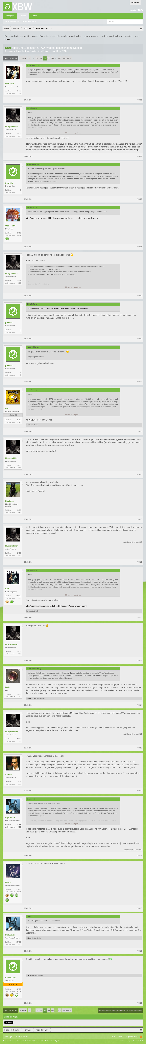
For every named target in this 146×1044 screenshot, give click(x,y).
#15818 (139, 908)
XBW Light (8, 1037)
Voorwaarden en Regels (123, 1041)
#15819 (139, 951)
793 (52, 58)
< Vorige (23, 58)
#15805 (139, 296)
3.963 (19, 233)
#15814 (139, 705)
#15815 (139, 748)
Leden (34, 16)
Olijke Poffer (10, 226)
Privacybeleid (138, 1041)
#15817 (139, 855)
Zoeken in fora (13, 21)
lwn (6, 408)
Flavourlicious (48, 51)
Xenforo (25, 1037)
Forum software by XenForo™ (23, 1041)
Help (113, 1037)
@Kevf (31, 420)
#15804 (139, 247)
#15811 (139, 562)
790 (41, 58)
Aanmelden (135, 2)
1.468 (19, 420)
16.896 (18, 596)
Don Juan (9, 84)
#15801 (139, 100)
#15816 (139, 791)
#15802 (139, 156)
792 (48, 58)
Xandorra (9, 501)
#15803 (139, 199)
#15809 (139, 474)
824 (19, 782)
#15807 (139, 382)
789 (37, 58)
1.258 (19, 510)
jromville (9, 183)
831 (59, 58)
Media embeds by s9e (52, 1041)
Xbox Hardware (23, 51)
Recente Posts (30, 21)
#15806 (139, 339)
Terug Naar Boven (131, 1037)
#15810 (139, 519)
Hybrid (8, 882)
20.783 (18, 824)
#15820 (139, 1003)
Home (120, 1037)
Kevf (28, 425)
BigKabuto (10, 817)
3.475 (19, 91)
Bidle (7, 687)
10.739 (18, 989)
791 (44, 58)
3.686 (19, 694)
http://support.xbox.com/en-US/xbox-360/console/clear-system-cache (56, 606)
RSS (141, 1037)
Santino (8, 775)
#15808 (139, 431)
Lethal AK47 (10, 978)
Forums (23, 16)
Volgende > (67, 58)
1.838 (19, 134)
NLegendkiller (11, 127)
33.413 (18, 889)
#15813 (139, 660)
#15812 (139, 617)
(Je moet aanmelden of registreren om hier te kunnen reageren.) (120, 1010)
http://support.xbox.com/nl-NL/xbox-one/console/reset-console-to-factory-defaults (62, 218)
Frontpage (10, 16)
